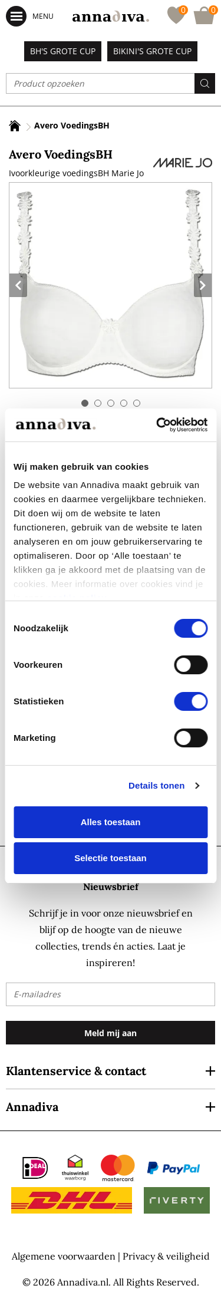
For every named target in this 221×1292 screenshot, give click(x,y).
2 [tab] (97, 403)
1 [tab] (84, 403)
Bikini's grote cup (152, 51)
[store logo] (110, 16)
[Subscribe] (110, 1032)
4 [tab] (123, 403)
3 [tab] (110, 403)
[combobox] (110, 83)
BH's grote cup (62, 51)
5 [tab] (136, 403)
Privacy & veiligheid (166, 1256)
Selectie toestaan (110, 858)
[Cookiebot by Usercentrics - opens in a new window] (157, 425)
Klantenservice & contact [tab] (76, 1070)
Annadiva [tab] (32, 1106)
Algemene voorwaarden (64, 1256)
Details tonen (156, 785)
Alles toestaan (111, 822)
